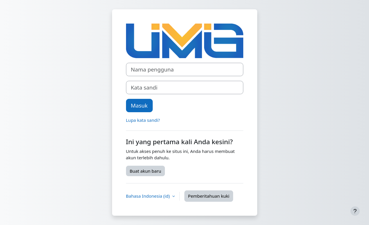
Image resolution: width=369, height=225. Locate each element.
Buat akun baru (145, 171)
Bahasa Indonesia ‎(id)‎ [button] (148, 196)
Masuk (139, 105)
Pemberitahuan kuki (208, 196)
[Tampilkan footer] (355, 211)
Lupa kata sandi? (143, 120)
